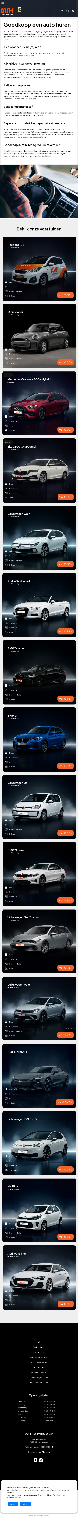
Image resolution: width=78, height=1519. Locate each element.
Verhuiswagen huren (39, 1377)
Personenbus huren (39, 1372)
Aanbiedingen (39, 1347)
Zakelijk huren (39, 1352)
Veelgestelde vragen (39, 1357)
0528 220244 (47, 1447)
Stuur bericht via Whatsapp (39, 1452)
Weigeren (25, 1504)
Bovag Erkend (39, 1367)
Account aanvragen (39, 1362)
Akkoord (13, 1504)
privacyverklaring (30, 1495)
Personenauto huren (39, 1382)
